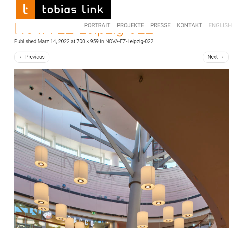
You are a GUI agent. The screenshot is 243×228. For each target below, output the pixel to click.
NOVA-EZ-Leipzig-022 (129, 41)
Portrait (97, 25)
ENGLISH (220, 25)
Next (216, 57)
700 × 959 (88, 41)
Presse (160, 25)
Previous (32, 57)
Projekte (130, 25)
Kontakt (189, 25)
